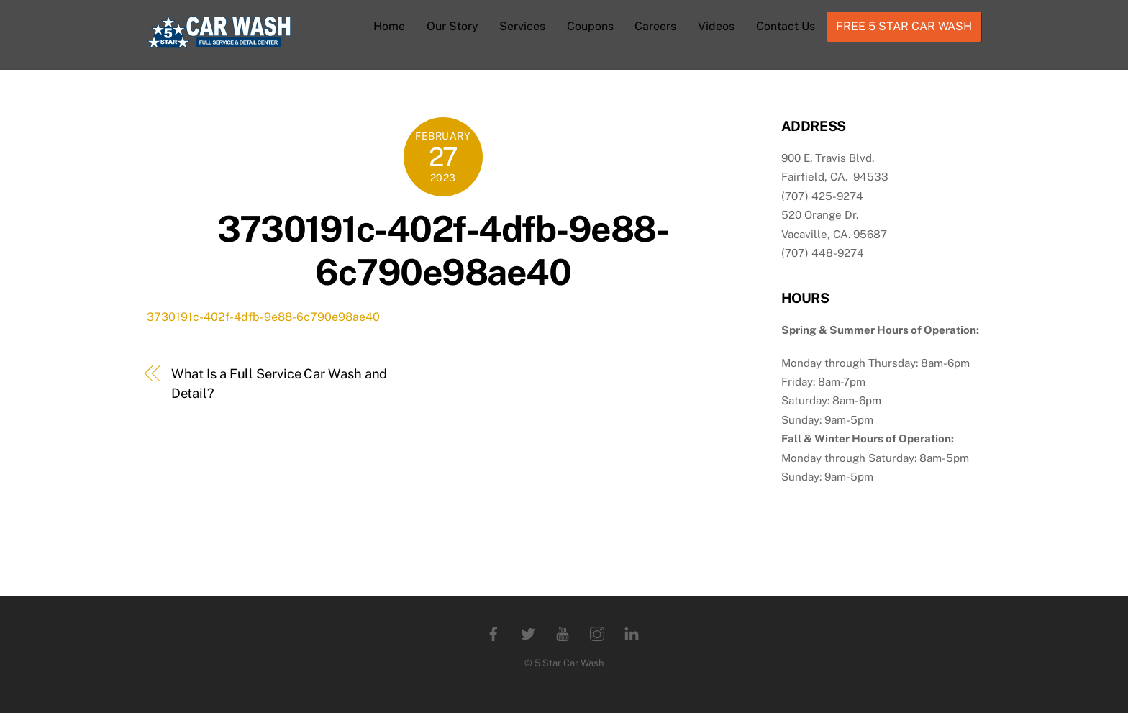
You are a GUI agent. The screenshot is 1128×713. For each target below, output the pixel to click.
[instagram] (597, 632)
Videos (716, 26)
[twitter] (528, 632)
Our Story (452, 26)
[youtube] (562, 632)
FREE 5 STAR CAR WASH (904, 26)
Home (389, 26)
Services (522, 26)
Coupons (590, 26)
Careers (655, 26)
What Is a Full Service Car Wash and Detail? (279, 383)
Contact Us (785, 26)
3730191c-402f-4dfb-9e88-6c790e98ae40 (442, 250)
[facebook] (493, 632)
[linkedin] (631, 632)
